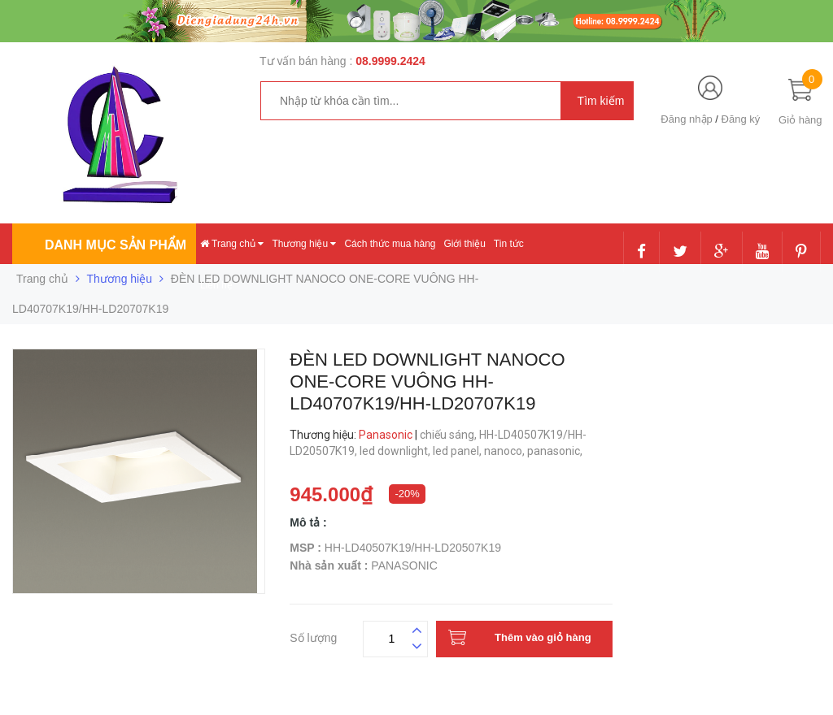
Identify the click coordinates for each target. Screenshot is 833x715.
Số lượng (313, 636)
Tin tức (509, 243)
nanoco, (505, 450)
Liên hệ (216, 285)
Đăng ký (741, 119)
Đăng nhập (686, 119)
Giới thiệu (464, 243)
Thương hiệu (304, 243)
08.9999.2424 (390, 60)
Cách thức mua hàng (389, 243)
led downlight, (396, 450)
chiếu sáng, (449, 434)
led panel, (458, 450)
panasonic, (556, 450)
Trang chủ (232, 243)
